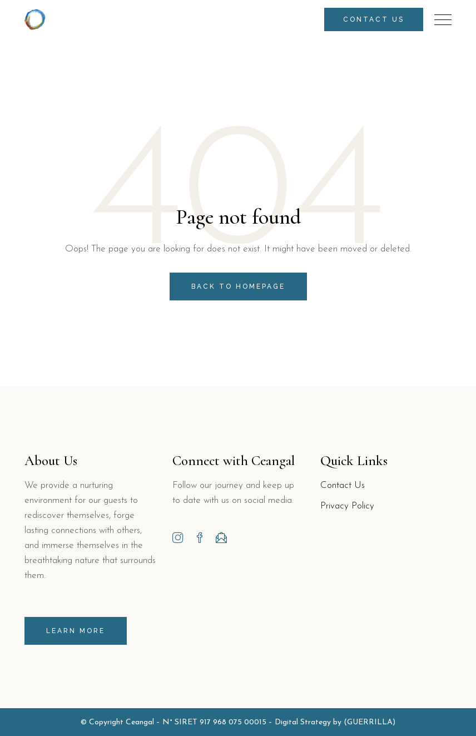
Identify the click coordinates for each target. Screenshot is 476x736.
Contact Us (342, 485)
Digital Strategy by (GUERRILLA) (335, 722)
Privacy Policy (347, 506)
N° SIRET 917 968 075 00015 (214, 722)
